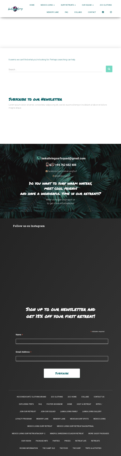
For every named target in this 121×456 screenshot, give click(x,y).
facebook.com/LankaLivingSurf (61, 171)
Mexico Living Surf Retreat (39, 426)
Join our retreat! (28, 411)
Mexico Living (99, 419)
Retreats (95, 441)
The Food (64, 448)
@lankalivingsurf (61, 176)
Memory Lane (53, 12)
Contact (92, 12)
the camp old (49, 448)
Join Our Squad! (48, 411)
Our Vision (26, 441)
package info (42, 441)
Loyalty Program (23, 419)
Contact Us (99, 397)
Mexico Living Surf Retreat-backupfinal (75, 426)
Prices (67, 441)
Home (32, 5)
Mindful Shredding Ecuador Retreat (67, 433)
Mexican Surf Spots (79, 419)
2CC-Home (72, 397)
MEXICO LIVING (48, 5)
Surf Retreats (68, 5)
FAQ (66, 12)
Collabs (78, 12)
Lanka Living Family (69, 411)
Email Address (23, 351)
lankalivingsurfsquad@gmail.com (61, 158)
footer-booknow (54, 404)
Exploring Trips (26, 404)
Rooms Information (29, 448)
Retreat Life (80, 441)
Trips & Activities (93, 448)
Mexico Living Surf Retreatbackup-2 (28, 433)
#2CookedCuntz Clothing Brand (31, 397)
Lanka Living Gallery (91, 411)
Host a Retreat (84, 404)
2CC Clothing (106, 5)
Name (19, 334)
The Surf (77, 448)
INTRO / (99, 404)
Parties (56, 441)
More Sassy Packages (98, 433)
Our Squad (88, 5)
